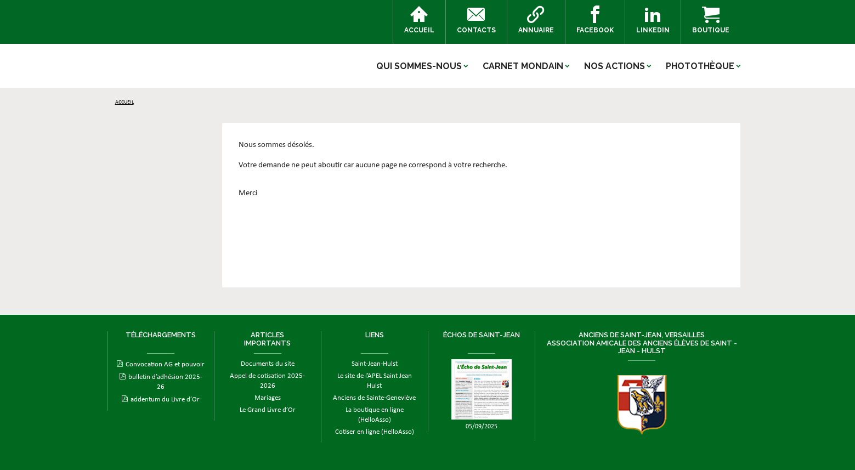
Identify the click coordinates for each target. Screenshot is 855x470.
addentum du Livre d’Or (165, 399)
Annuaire (536, 19)
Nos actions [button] (614, 66)
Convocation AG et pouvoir (165, 364)
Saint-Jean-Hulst (375, 363)
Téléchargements (161, 335)
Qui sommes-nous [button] (419, 66)
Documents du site (268, 363)
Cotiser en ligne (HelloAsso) (374, 431)
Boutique (710, 19)
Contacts (476, 19)
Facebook (595, 19)
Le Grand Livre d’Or (268, 410)
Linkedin (653, 19)
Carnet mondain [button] (523, 66)
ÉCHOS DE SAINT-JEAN (481, 335)
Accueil (419, 19)
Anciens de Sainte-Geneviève (374, 397)
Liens (374, 335)
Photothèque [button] (700, 66)
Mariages (267, 397)
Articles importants (267, 339)
